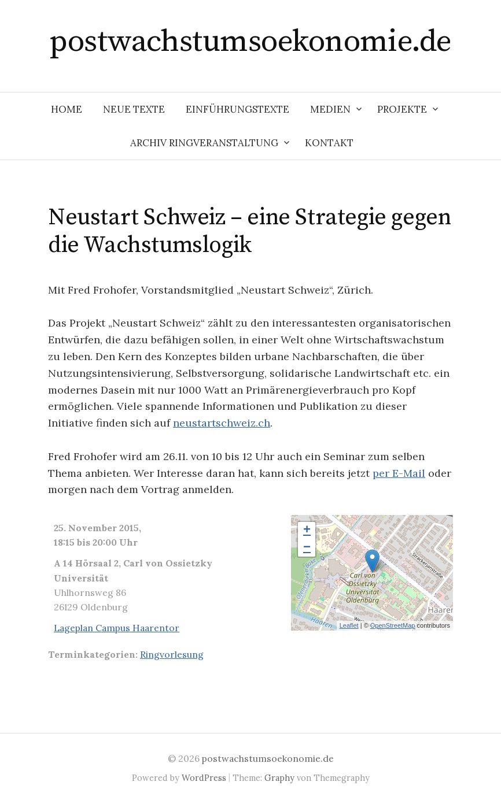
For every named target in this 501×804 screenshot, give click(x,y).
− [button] (307, 548)
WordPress (204, 777)
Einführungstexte (237, 109)
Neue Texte (134, 109)
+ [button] (307, 530)
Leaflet (349, 625)
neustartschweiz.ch (221, 422)
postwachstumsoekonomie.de (250, 41)
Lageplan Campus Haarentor (116, 627)
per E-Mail (399, 473)
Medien (330, 109)
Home (66, 109)
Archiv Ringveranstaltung (204, 142)
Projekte (402, 109)
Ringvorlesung (172, 654)
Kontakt (329, 142)
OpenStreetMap (392, 625)
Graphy (279, 777)
